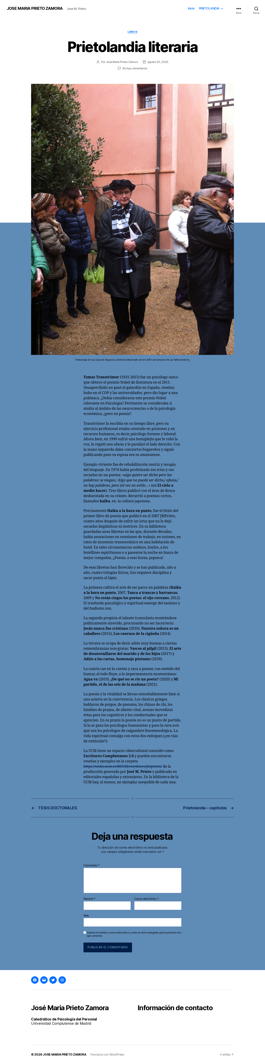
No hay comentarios (135, 68)
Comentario (91, 865)
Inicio (191, 8)
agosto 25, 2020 (157, 62)
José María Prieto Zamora (122, 62)
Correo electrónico (146, 898)
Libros (132, 31)
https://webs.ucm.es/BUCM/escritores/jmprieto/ (122, 766)
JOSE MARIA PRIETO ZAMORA (35, 8)
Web (86, 915)
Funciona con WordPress (107, 1054)
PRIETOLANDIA (209, 8)
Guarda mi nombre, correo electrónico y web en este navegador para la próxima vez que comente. (134, 934)
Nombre (89, 898)
